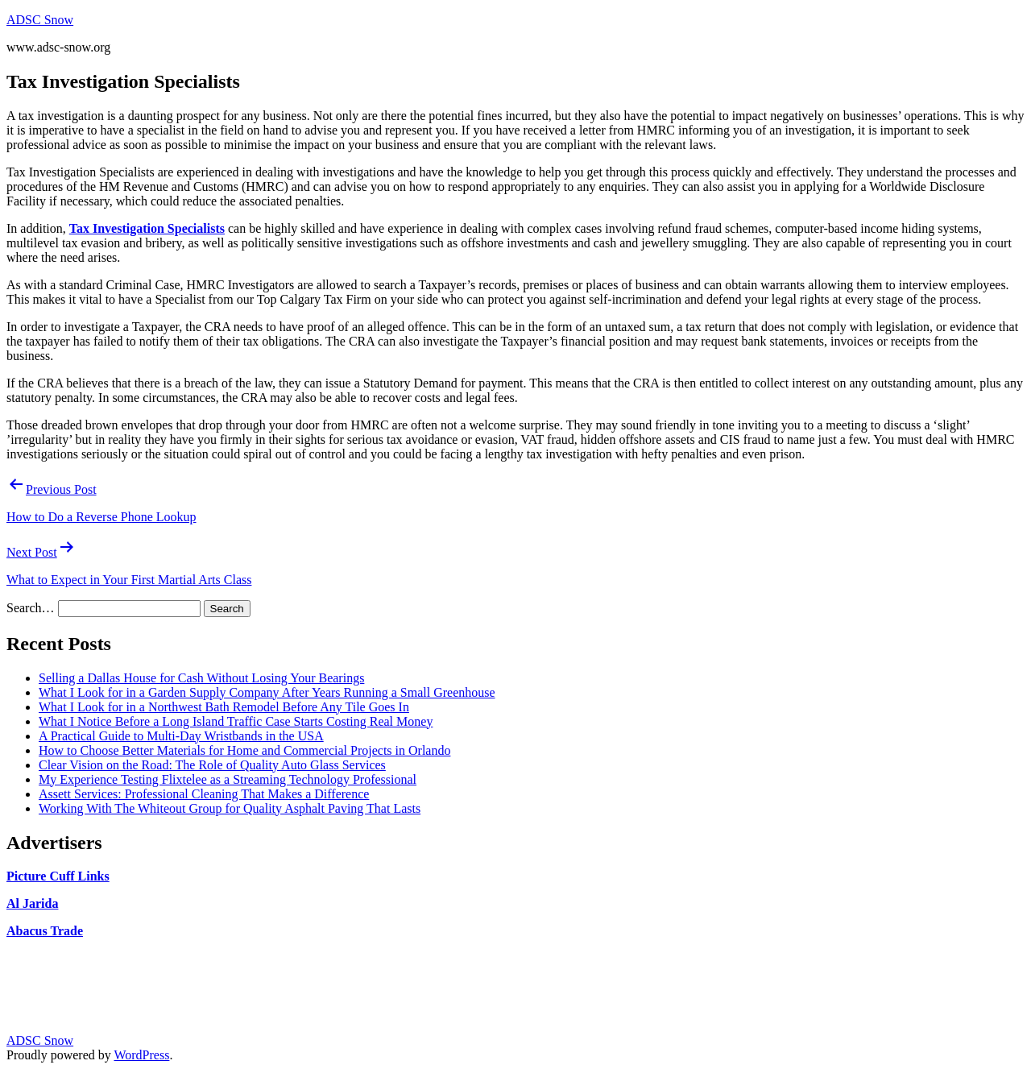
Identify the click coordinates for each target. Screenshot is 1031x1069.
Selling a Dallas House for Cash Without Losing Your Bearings (201, 678)
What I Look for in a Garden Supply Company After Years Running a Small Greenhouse (267, 692)
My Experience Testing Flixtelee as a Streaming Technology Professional (227, 779)
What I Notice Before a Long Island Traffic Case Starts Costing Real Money (236, 721)
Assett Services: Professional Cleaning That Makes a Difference (204, 794)
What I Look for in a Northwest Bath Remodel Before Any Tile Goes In (224, 707)
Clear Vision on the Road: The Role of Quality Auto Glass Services (212, 765)
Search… (30, 608)
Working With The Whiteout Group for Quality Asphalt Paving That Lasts (229, 808)
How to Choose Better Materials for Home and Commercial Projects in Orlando (244, 750)
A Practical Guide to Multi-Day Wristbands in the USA (181, 736)
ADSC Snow (39, 20)
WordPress (141, 1055)
